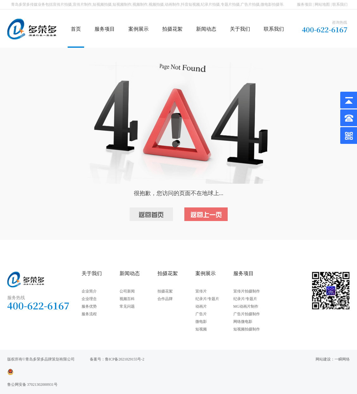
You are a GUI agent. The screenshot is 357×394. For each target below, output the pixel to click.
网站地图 (322, 4)
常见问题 (127, 306)
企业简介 (89, 291)
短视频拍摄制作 (246, 329)
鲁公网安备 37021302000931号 (32, 384)
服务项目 (304, 4)
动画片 (201, 306)
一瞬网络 (342, 359)
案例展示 (138, 29)
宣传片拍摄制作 (246, 291)
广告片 (201, 314)
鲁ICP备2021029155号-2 (125, 359)
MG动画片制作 (245, 306)
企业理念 (89, 299)
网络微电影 (242, 321)
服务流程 (89, 314)
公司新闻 (127, 291)
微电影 (201, 321)
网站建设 (323, 359)
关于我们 (240, 29)
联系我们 (340, 4)
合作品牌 (165, 299)
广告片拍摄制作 (246, 314)
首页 (76, 29)
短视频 (201, 329)
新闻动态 (206, 29)
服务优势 (89, 306)
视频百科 (127, 299)
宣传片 (201, 291)
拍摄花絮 (172, 29)
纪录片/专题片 (207, 299)
